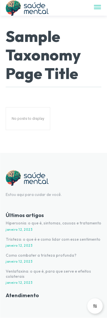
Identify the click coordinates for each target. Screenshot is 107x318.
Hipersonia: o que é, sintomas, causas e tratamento (53, 223)
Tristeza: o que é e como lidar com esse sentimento (53, 239)
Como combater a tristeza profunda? (41, 255)
